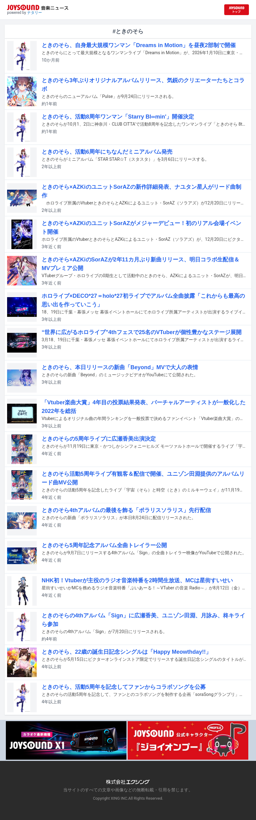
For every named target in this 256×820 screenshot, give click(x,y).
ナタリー (34, 12)
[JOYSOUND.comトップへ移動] (236, 9)
